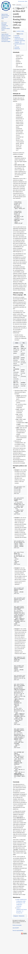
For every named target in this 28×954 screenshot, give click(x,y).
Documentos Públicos (5, 28)
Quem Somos (4, 22)
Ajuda (2, 18)
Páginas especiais (5, 37)
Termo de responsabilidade (18, 930)
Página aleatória (4, 17)
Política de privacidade (17, 925)
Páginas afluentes (4, 34)
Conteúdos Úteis (4, 25)
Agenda (2, 30)
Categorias (3, 27)
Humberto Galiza (20, 31)
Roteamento (21, 916)
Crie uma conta (21, 1)
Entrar (26, 1)
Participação (3, 24)
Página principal (4, 14)
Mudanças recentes (5, 15)
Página (13, 4)
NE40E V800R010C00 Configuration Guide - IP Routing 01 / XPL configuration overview (21, 903)
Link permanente (4, 39)
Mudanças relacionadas (6, 35)
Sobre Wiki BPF (16, 927)
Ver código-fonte (15, 7)
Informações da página (5, 41)
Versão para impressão (5, 38)
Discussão (18, 4)
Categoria (15, 916)
